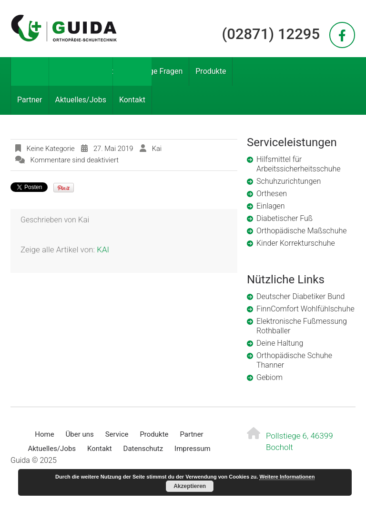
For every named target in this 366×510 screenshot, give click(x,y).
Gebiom (269, 377)
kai (157, 148)
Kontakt (132, 99)
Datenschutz (143, 448)
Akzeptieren (189, 486)
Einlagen (270, 205)
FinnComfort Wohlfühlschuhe (305, 308)
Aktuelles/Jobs (80, 99)
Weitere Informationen (287, 477)
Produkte (210, 71)
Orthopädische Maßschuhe (301, 230)
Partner (29, 99)
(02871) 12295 (271, 34)
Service (105, 71)
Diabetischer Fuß (284, 218)
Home (27, 71)
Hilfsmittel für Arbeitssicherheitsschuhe (298, 164)
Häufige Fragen (157, 71)
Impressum (192, 448)
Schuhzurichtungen (288, 181)
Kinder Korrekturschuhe (295, 243)
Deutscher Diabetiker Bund (300, 296)
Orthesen (271, 193)
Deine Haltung (279, 343)
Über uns (66, 71)
